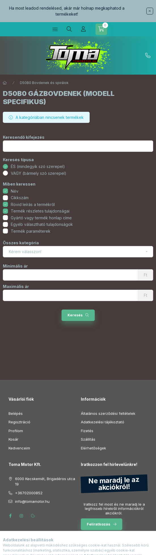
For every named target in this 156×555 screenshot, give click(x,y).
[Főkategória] (5, 82)
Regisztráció (19, 422)
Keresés (75, 315)
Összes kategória (21, 243)
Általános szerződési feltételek (108, 413)
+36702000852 (147, 56)
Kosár (13, 439)
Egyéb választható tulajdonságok (42, 224)
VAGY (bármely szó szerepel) (38, 173)
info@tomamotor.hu (32, 501)
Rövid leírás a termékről (33, 204)
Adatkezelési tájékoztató (102, 422)
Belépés (16, 413)
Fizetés (87, 430)
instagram (21, 516)
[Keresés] (69, 29)
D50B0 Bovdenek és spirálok (44, 83)
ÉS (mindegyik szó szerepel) (38, 166)
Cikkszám (20, 197)
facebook (10, 516)
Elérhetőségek (93, 448)
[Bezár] (149, 11)
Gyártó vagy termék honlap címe (41, 217)
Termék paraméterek (30, 231)
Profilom (16, 430)
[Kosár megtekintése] (101, 29)
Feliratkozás (98, 524)
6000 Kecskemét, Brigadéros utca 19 (45, 481)
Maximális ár (16, 286)
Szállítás (88, 439)
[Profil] (83, 29)
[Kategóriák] (55, 29)
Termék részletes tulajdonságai (40, 211)
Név (14, 191)
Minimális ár (15, 266)
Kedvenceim (19, 448)
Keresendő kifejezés (24, 137)
